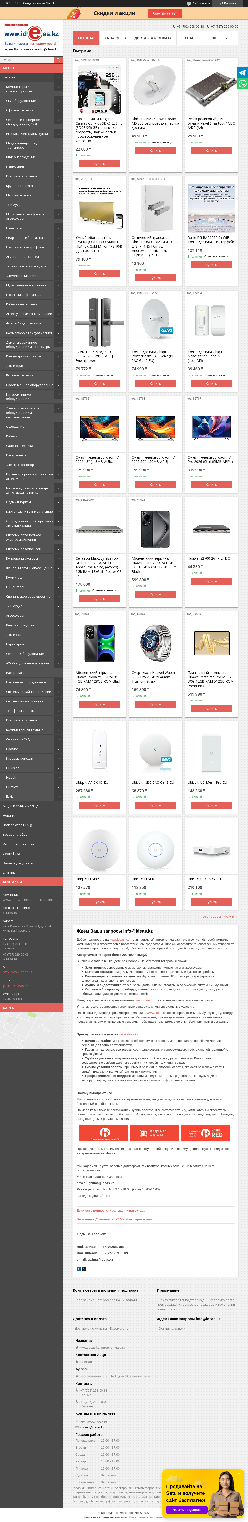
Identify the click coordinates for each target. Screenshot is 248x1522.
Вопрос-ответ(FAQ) (17, 825)
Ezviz (10, 796)
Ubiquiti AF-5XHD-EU (92, 782)
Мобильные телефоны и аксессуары (25, 216)
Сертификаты (13, 853)
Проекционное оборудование (29, 385)
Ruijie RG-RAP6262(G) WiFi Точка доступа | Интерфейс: (211, 239)
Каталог (9, 77)
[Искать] (58, 60)
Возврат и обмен (16, 834)
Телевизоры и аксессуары (26, 266)
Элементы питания (21, 275)
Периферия (15, 166)
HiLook (11, 777)
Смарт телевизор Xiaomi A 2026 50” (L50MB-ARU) (153, 459)
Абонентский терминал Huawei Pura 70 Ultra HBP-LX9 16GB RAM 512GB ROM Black (154, 565)
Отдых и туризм (18, 502)
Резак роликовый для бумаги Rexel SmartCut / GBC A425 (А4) (211, 123)
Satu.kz (145, 1513)
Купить (99, 163)
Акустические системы (23, 256)
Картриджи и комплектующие (29, 511)
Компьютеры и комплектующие (19, 88)
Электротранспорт (21, 464)
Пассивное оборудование (26, 682)
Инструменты (16, 455)
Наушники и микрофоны (25, 247)
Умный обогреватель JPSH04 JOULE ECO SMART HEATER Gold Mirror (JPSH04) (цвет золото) (99, 244)
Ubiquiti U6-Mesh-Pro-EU (207, 782)
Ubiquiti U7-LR (143, 879)
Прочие (12, 749)
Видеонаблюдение (21, 157)
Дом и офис (14, 366)
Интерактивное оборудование (18, 396)
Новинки (10, 815)
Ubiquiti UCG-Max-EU (204, 879)
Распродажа (15, 672)
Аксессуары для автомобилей (29, 314)
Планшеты (14, 228)
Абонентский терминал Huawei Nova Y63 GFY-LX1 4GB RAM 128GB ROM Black (98, 677)
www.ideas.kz (119, 939)
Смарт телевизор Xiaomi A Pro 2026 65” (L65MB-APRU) (210, 459)
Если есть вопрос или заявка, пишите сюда (111, 1210)
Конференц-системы (22, 558)
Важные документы (18, 863)
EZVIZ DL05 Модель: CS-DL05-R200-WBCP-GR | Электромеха (96, 356)
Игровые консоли (19, 758)
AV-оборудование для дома (27, 663)
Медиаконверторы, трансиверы (21, 145)
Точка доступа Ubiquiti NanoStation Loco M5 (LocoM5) (206, 356)
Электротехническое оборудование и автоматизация (22, 412)
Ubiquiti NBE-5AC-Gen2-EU (153, 782)
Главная (86, 38)
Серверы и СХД (18, 739)
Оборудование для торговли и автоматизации (30, 523)
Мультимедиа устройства (26, 285)
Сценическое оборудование (28, 596)
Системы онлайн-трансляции (28, 691)
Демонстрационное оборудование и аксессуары (28, 344)
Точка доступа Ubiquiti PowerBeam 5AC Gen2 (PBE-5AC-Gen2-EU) (155, 356)
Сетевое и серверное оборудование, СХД (23, 121)
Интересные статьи (18, 844)
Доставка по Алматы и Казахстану (101, 1328)
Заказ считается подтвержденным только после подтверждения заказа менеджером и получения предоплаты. (196, 1304)
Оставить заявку (172, 1328)
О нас (189, 38)
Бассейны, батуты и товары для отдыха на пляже (27, 490)
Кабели (12, 436)
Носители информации (24, 294)
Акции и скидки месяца (20, 806)
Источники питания (21, 176)
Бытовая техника (19, 375)
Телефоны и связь (20, 711)
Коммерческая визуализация (29, 333)
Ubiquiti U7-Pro (88, 879)
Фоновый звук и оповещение (29, 568)
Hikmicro (12, 787)
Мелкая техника (18, 195)
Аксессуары (15, 615)
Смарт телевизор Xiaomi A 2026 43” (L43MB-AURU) (97, 459)
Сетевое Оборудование (25, 653)
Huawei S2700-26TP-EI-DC (209, 558)
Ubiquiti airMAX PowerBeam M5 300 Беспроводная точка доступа (155, 123)
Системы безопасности (24, 549)
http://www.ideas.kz (17, 972)
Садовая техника (19, 445)
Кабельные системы (22, 304)
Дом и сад (13, 634)
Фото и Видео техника (23, 323)
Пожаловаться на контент (146, 1517)
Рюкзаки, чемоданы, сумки (27, 133)
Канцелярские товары (23, 356)
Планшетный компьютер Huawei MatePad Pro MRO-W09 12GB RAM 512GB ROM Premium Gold (211, 679)
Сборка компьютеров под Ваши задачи (106, 1300)
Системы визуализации (24, 701)
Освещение (15, 426)
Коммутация (15, 577)
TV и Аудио (14, 204)
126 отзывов (201, 3)
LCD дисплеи (15, 587)
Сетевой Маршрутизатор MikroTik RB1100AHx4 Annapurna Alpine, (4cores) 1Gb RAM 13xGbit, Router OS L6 (99, 567)
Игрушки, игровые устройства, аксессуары (30, 476)
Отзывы (9, 872)
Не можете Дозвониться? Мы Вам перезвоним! (115, 1219)
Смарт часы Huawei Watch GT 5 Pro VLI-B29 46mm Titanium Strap (153, 677)
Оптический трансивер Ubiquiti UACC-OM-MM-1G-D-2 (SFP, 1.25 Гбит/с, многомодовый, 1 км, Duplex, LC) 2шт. (155, 246)
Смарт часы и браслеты (24, 237)
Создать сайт (32, 3)
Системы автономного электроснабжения (23, 537)
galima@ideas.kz (15, 985)
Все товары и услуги (218, 916)
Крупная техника (19, 185)
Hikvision (12, 768)
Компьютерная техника (25, 730)
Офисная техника (19, 110)
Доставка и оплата (153, 38)
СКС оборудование (21, 100)
